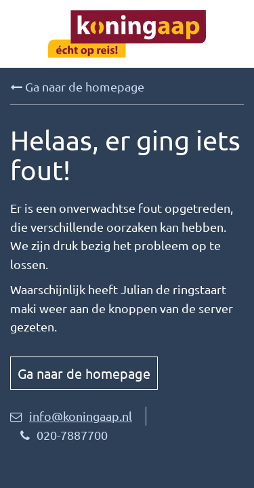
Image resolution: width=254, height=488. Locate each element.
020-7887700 (64, 435)
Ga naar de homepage (77, 86)
